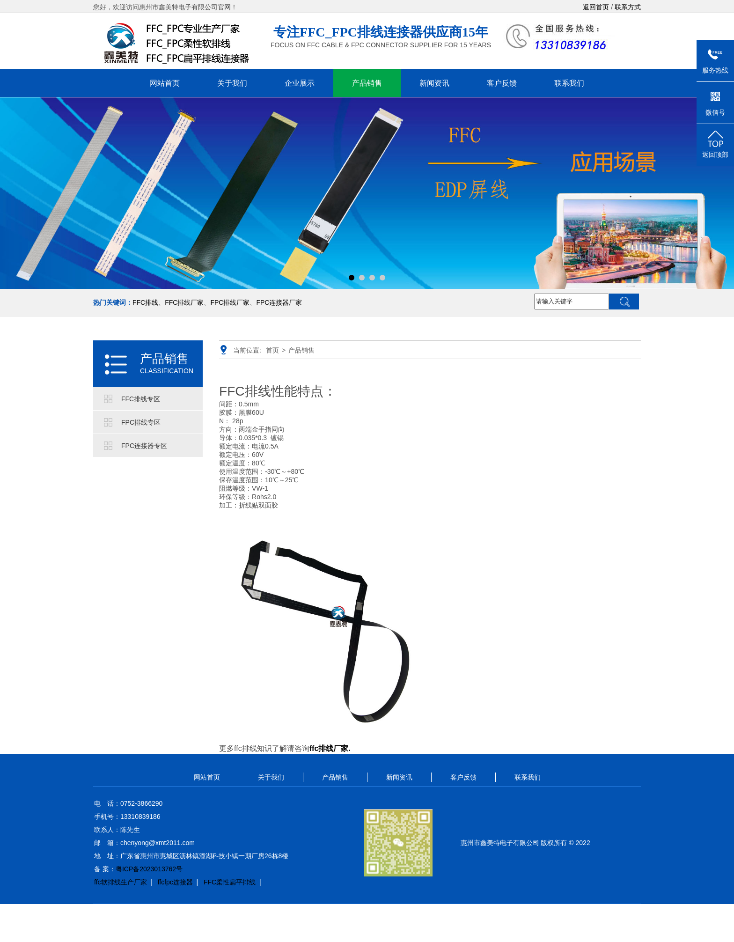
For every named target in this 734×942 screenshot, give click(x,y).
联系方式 (628, 7)
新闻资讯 (434, 83)
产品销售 (367, 83)
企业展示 (300, 83)
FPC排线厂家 (230, 302)
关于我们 (232, 83)
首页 (272, 350)
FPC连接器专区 (144, 445)
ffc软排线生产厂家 (120, 882)
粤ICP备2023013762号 (149, 869)
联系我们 (569, 83)
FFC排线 (145, 302)
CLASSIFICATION (166, 371)
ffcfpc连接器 (175, 882)
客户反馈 (502, 83)
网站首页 (165, 83)
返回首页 (596, 7)
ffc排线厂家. (330, 748)
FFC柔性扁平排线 (230, 882)
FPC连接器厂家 (279, 302)
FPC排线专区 (141, 422)
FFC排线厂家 (184, 302)
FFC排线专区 (140, 399)
